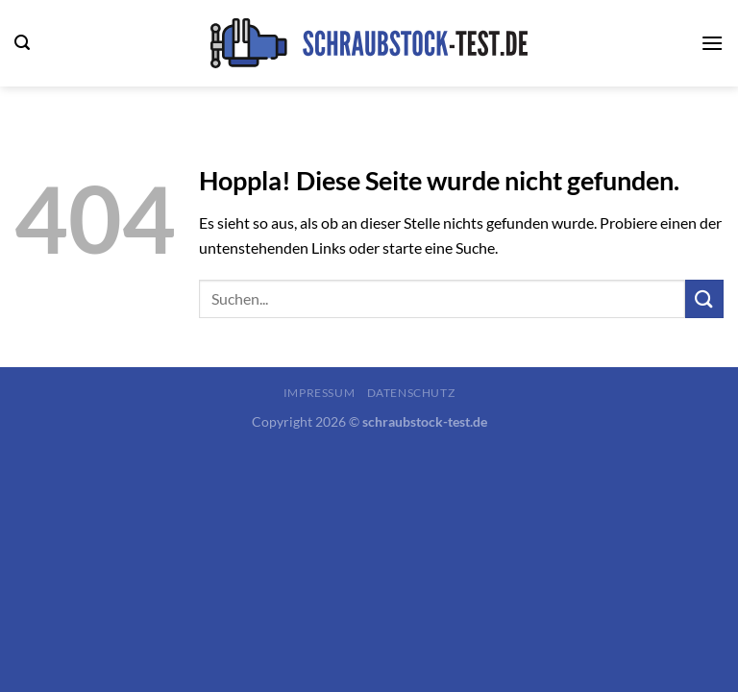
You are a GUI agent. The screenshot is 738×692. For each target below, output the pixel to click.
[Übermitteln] (704, 298)
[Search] (22, 43)
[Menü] (712, 42)
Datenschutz (411, 392)
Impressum (319, 392)
